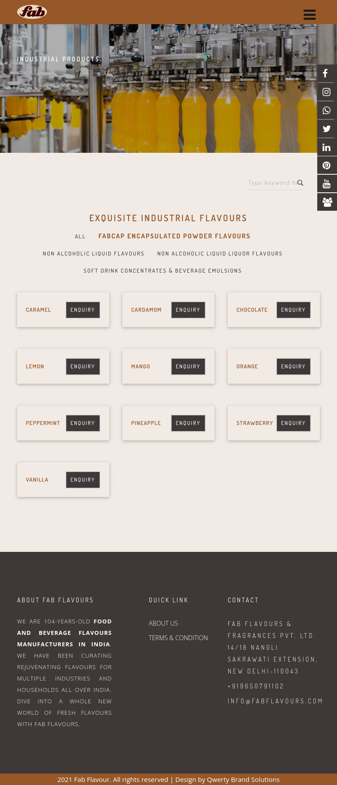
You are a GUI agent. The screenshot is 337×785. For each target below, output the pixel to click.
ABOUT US (163, 623)
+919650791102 (256, 686)
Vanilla (37, 479)
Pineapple (146, 422)
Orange (247, 366)
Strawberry (255, 422)
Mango (141, 366)
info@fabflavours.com (276, 701)
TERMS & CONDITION (178, 638)
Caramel (38, 309)
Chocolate (252, 309)
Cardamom (146, 309)
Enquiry (83, 309)
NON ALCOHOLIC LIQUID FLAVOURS (93, 253)
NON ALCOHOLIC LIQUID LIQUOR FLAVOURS (220, 253)
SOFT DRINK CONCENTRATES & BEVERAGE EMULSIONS (163, 270)
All (80, 236)
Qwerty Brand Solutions (243, 779)
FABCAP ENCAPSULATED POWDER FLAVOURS (174, 236)
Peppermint (43, 422)
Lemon (35, 366)
